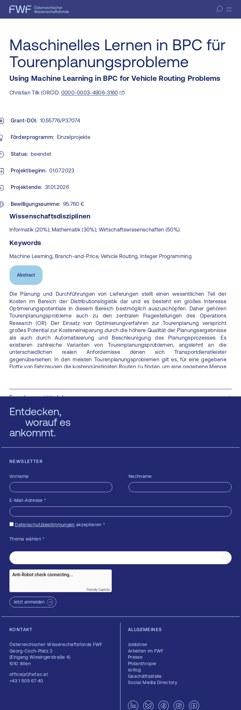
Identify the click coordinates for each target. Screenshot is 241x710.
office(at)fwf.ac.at (28, 674)
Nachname (140, 476)
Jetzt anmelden (29, 601)
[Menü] (229, 9)
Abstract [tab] (26, 275)
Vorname (19, 476)
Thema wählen (27, 539)
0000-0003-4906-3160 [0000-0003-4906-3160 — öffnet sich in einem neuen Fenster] (89, 92)
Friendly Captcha (98, 590)
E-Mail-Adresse (27, 500)
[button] (120, 397)
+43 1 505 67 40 (26, 680)
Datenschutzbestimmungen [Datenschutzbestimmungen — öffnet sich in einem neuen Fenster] (45, 524)
